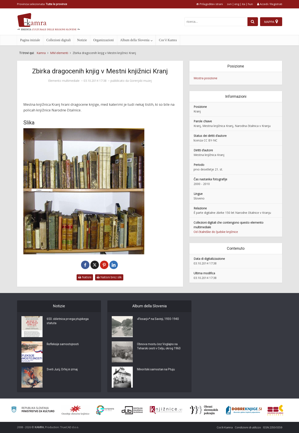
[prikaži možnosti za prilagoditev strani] (209, 4)
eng (236, 4)
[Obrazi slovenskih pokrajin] (204, 410)
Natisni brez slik (109, 277)
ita (243, 4)
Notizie (82, 40)
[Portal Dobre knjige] (244, 410)
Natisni (84, 277)
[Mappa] (271, 21)
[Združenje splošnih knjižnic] (275, 410)
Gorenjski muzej (141, 81)
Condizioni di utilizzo (248, 427)
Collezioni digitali (58, 40)
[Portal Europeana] (105, 410)
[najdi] (252, 21)
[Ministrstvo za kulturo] (33, 410)
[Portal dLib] (132, 410)
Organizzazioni (103, 40)
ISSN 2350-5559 (272, 427)
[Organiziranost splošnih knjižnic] (75, 410)
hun (250, 4)
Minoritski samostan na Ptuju (156, 369)
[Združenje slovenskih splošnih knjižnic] (166, 410)
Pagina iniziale (30, 40)
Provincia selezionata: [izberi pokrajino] (42, 4)
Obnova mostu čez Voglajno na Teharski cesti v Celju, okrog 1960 (159, 346)
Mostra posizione (205, 78)
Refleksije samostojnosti (63, 344)
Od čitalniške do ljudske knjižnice (216, 232)
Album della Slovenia (135, 40)
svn (229, 4)
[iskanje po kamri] (215, 21)
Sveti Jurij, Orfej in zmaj (62, 369)
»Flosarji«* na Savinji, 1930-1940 (158, 319)
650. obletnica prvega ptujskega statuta (68, 321)
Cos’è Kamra (168, 40)
